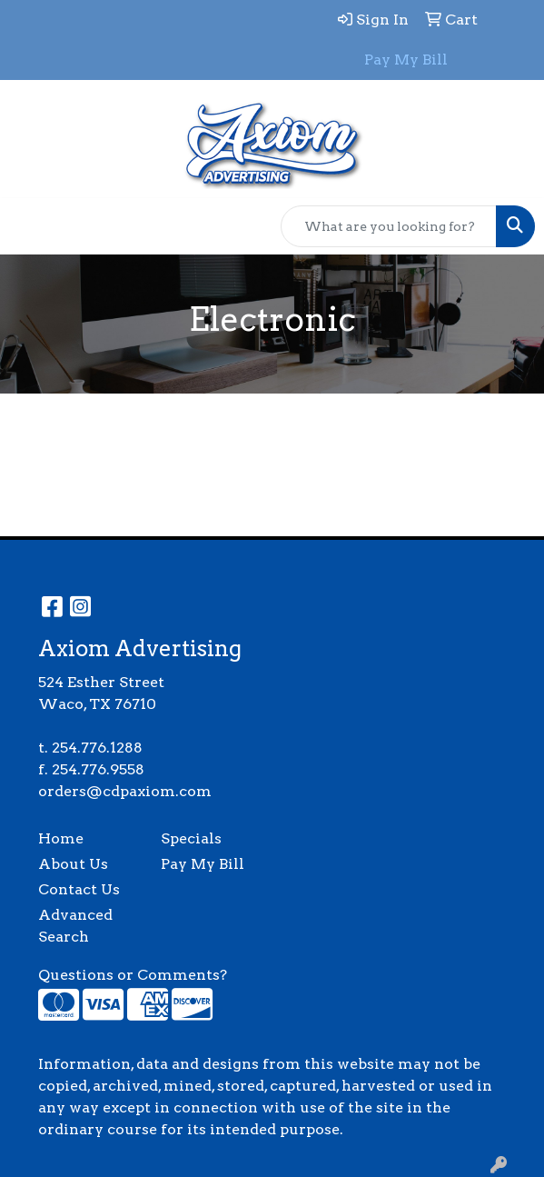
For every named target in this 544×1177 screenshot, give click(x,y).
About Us (73, 864)
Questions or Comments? (132, 974)
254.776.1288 (97, 747)
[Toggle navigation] (28, 226)
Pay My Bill (202, 864)
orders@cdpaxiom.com (125, 791)
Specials (191, 838)
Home (61, 838)
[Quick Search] (389, 226)
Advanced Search (75, 925)
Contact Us (79, 889)
